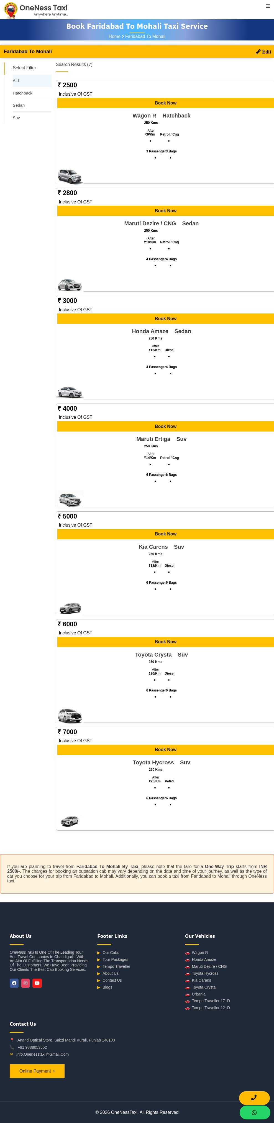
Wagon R (196, 952)
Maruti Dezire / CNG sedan (159, 223)
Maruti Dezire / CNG (206, 966)
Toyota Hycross (202, 973)
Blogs (104, 987)
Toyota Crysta (200, 987)
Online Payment (35, 1071)
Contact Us (109, 980)
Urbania (195, 994)
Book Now (164, 103)
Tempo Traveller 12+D (207, 1007)
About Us (108, 973)
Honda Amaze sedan (159, 331)
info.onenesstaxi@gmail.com (42, 1054)
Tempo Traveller (113, 966)
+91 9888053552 (32, 1047)
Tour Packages (112, 959)
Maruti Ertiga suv (159, 439)
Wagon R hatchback (159, 116)
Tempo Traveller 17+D (207, 1001)
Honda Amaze (200, 959)
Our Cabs (108, 952)
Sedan (19, 105)
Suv (16, 117)
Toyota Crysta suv (159, 655)
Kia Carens (198, 980)
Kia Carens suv (159, 547)
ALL (16, 80)
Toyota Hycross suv (159, 762)
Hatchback (22, 93)
